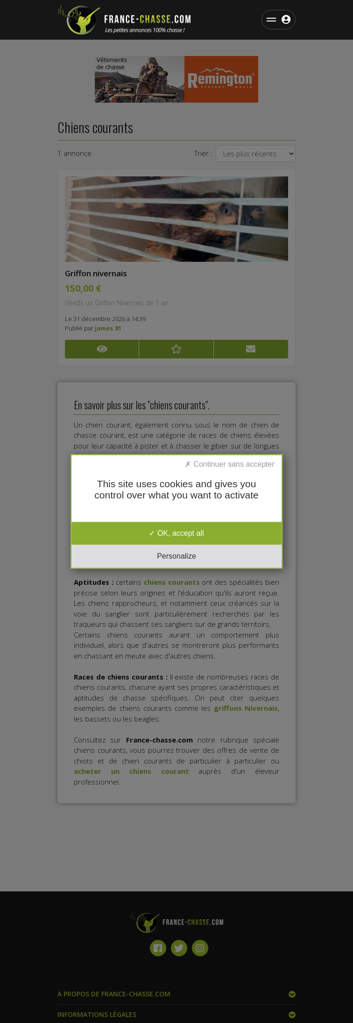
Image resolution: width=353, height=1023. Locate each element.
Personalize (176, 557)
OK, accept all (176, 533)
